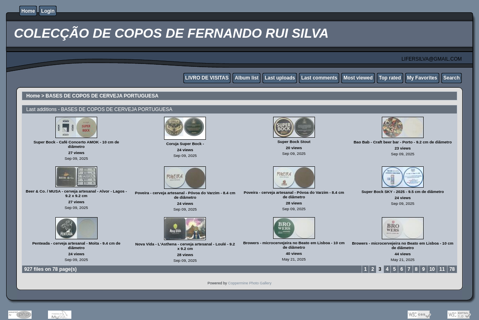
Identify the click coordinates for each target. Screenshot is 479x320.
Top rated (390, 78)
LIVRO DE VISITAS (207, 78)
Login (48, 11)
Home (28, 11)
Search (451, 78)
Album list (246, 78)
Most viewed (357, 78)
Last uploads (280, 78)
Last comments (319, 78)
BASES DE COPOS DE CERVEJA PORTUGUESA (102, 96)
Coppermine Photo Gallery (249, 283)
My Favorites (422, 78)
